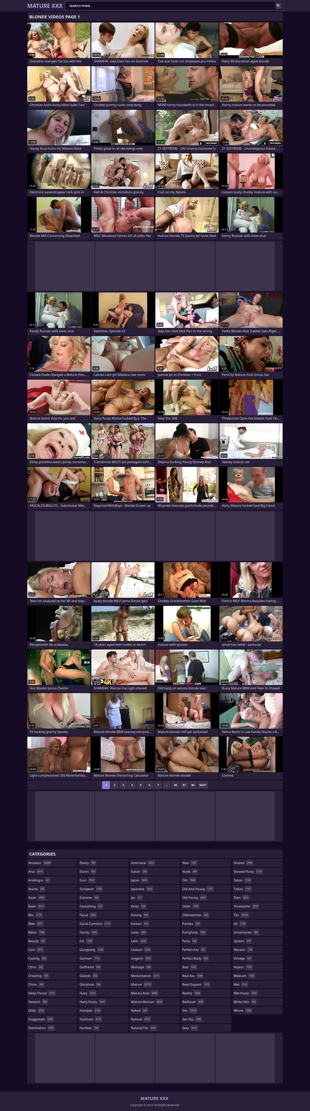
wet (240, 984)
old (189, 880)
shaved (243, 863)
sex (190, 1010)
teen (241, 898)
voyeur (243, 967)
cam (36, 950)
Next (203, 785)
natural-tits (144, 1028)
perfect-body (195, 958)
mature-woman (147, 1002)
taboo (242, 880)
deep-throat (42, 993)
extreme (89, 898)
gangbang (92, 950)
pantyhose (194, 932)
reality (191, 993)
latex (138, 932)
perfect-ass (194, 950)
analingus (39, 880)
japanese (142, 889)
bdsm (37, 932)
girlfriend (90, 967)
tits (241, 915)
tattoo (242, 889)
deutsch (38, 1002)
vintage (242, 958)
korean (140, 924)
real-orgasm (196, 984)
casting (37, 958)
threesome (246, 906)
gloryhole (91, 984)
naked (139, 1010)
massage (141, 967)
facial (88, 915)
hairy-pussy (93, 1002)
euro (87, 880)
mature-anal (144, 993)
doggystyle (41, 1019)
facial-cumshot (95, 924)
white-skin (245, 1002)
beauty (37, 941)
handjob (90, 1010)
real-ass (192, 976)
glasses (89, 976)
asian (36, 898)
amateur (39, 863)
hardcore (91, 1019)
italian (139, 872)
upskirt (242, 941)
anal (36, 872)
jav (137, 898)
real (190, 967)
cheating (38, 976)
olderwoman (195, 915)
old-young (194, 898)
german (90, 958)
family (89, 932)
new (190, 863)
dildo (36, 1010)
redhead (193, 1002)
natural (141, 1019)
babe (36, 906)
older (190, 906)
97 (184, 785)
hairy (88, 993)
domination (41, 1028)
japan (139, 880)
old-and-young (198, 889)
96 (175, 785)
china (36, 984)
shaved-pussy (248, 872)
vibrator (243, 950)
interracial (143, 863)
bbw (35, 924)
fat (86, 941)
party (190, 941)
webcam (244, 976)
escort (88, 872)
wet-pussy (245, 993)
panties (191, 924)
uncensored (246, 932)
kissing (140, 915)
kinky (138, 906)
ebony (88, 863)
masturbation (145, 976)
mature (141, 984)
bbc (35, 915)
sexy (190, 1028)
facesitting (91, 906)
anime (36, 889)
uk (239, 924)
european (91, 889)
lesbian (141, 950)
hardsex (89, 1028)
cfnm (36, 967)
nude (190, 872)
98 (193, 785)
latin (139, 941)
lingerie (141, 958)
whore (242, 1010)
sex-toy (192, 1019)
